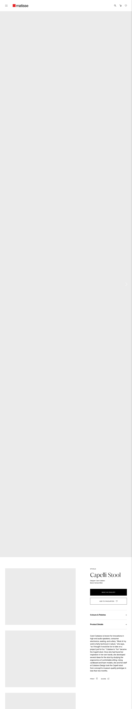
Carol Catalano (100, 580)
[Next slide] (126, 284)
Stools (93, 569)
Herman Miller (98, 583)
